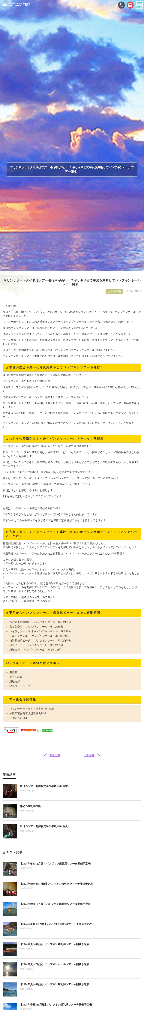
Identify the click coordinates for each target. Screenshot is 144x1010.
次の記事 (89, 755)
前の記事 (55, 755)
